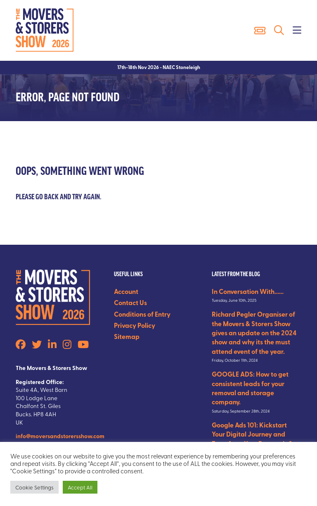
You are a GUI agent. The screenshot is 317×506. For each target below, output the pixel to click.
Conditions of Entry (142, 314)
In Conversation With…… (248, 291)
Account (126, 291)
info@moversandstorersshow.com (60, 436)
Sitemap (127, 336)
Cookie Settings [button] (34, 487)
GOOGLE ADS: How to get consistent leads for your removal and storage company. (250, 387)
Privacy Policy (134, 325)
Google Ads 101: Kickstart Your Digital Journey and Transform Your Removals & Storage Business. (252, 438)
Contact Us (130, 302)
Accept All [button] (80, 487)
